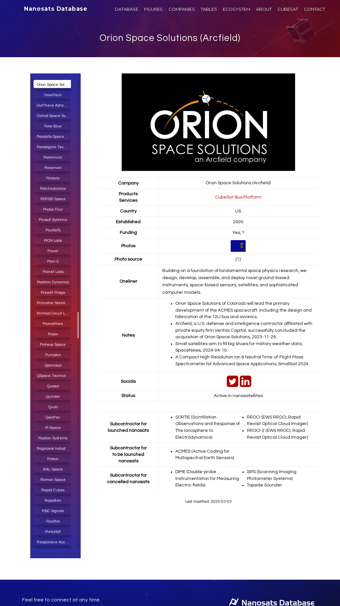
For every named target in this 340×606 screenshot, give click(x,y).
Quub (53, 407)
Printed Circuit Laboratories (55, 313)
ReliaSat (53, 532)
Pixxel (53, 251)
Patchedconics (53, 189)
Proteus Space (53, 344)
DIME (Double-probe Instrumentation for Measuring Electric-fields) (207, 475)
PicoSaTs (53, 230)
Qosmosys (53, 365)
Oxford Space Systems (55, 116)
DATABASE (126, 9)
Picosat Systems (53, 220)
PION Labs (53, 241)
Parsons (53, 178)
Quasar (53, 386)
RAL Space (53, 469)
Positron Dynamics (53, 282)
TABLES (209, 9)
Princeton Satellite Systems (55, 303)
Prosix (53, 334)
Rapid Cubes (52, 490)
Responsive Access (54, 542)
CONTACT (314, 9)
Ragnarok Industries (54, 448)
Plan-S (53, 261)
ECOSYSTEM (236, 9)
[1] (238, 259)
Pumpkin (53, 355)
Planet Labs (53, 272)
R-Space (53, 428)
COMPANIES (182, 9)
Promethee (53, 324)
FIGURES (153, 9)
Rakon (53, 459)
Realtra (53, 521)
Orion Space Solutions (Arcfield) (170, 38)
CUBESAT (288, 9)
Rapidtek (53, 500)
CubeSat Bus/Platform (238, 197)
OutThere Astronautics (55, 105)
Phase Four (53, 209)
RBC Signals (53, 511)
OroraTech (53, 95)
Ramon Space (53, 480)
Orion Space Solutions (55, 85)
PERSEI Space (53, 199)
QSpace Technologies (55, 376)
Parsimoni (52, 168)
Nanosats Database (56, 8)
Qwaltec (53, 417)
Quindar (53, 396)
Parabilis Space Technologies (55, 137)
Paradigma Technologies (55, 147)
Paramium (53, 157)
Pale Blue (53, 126)
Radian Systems (52, 438)
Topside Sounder (264, 482)
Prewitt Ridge (53, 292)
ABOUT (264, 9)
